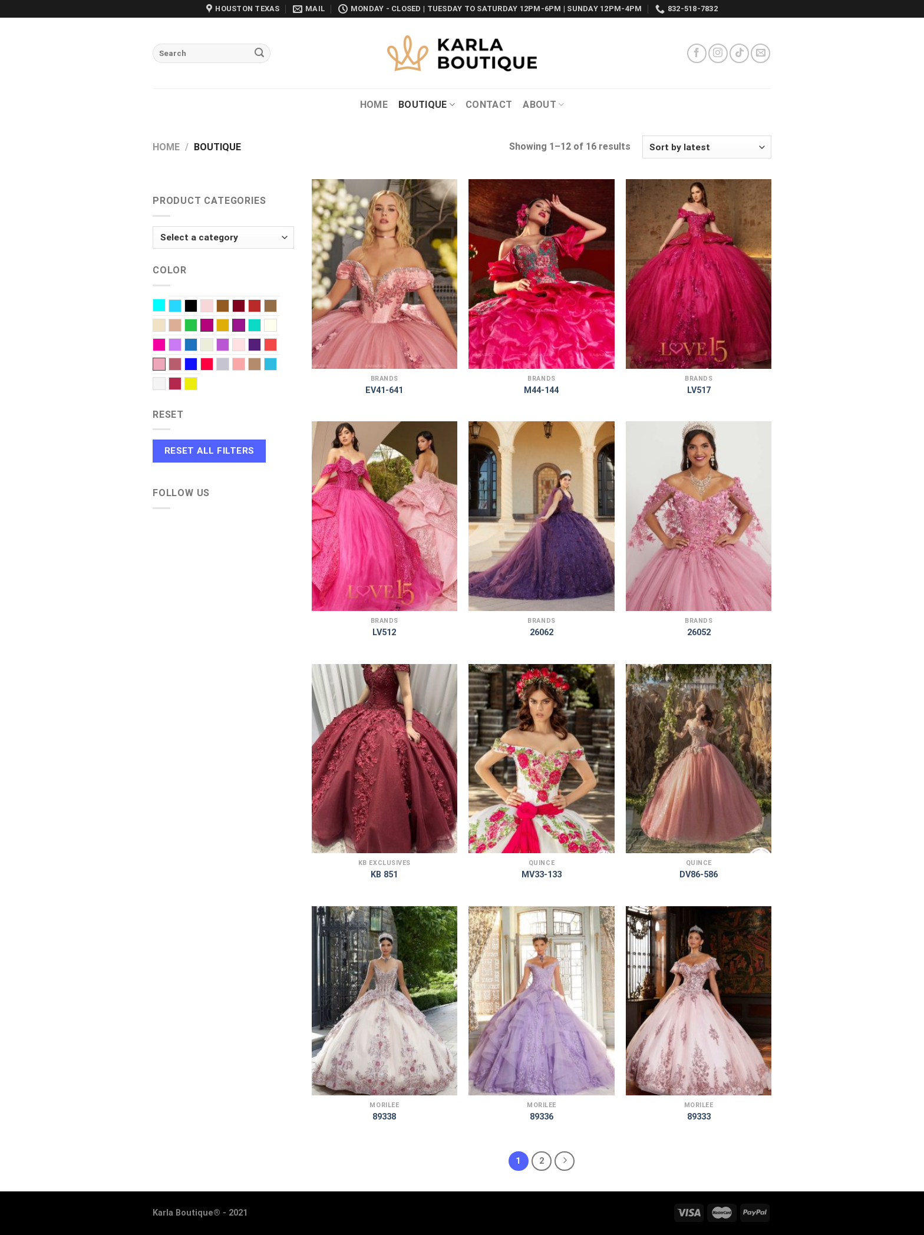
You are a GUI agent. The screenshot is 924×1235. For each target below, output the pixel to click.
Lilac (181, 346)
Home (374, 104)
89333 (699, 1117)
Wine (181, 384)
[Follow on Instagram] (718, 53)
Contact (489, 104)
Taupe (260, 365)
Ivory (276, 326)
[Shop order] (706, 147)
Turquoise (276, 365)
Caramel (276, 307)
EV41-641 (384, 390)
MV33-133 (542, 875)
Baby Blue (181, 307)
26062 (541, 633)
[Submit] (259, 54)
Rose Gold (181, 365)
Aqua (165, 306)
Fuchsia (206, 325)
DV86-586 (698, 875)
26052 (699, 633)
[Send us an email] (760, 53)
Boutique (426, 105)
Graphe (238, 325)
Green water (260, 326)
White (165, 384)
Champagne (165, 326)
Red (276, 346)
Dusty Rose (181, 326)
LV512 (384, 633)
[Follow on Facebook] (697, 53)
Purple (260, 346)
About (543, 105)
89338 (384, 1117)
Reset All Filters (209, 450)
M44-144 (541, 390)
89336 (541, 1117)
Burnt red (260, 307)
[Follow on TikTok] (739, 53)
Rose (159, 364)
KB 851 (384, 875)
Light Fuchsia (165, 346)
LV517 (699, 390)
